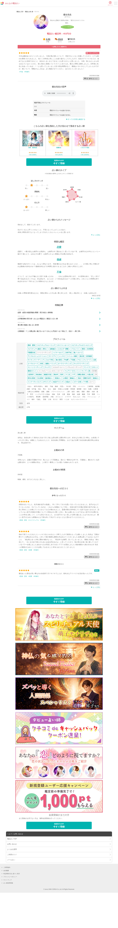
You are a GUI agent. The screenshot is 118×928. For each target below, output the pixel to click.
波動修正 (53, 379)
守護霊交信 (31, 382)
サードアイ (52, 386)
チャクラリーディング (81, 393)
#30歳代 (42, 550)
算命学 (56, 404)
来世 (41, 393)
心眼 (94, 390)
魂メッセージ (78, 382)
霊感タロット (32, 400)
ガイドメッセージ (63, 375)
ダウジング (47, 412)
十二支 (68, 404)
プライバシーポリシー (10, 906)
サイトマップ (7, 909)
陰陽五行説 (47, 404)
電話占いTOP (19, 41)
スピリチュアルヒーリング (46, 375)
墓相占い (96, 408)
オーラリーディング (64, 393)
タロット (95, 397)
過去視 (82, 386)
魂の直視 (59, 390)
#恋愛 (30, 580)
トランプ (83, 400)
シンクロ (62, 386)
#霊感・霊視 (23, 550)
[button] (71, 70)
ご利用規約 (6, 897)
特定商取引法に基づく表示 (11, 903)
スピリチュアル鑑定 (34, 379)
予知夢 (66, 390)
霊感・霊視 (31, 375)
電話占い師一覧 (29, 41)
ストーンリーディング (35, 397)
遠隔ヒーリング (50, 393)
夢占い (45, 379)
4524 (60, 69)
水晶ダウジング (58, 412)
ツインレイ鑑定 (72, 386)
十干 (73, 404)
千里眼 (73, 390)
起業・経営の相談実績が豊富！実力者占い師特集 (35, 342)
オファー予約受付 (67, 57)
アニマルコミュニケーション (37, 386)
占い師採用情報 (8, 913)
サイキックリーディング (36, 390)
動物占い (73, 408)
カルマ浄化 (49, 390)
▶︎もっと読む (95, 328)
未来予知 (68, 382)
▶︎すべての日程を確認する (75, 149)
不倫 (59, 301)
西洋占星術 (31, 408)
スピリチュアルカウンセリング (81, 375)
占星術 (65, 408)
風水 (79, 408)
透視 (83, 379)
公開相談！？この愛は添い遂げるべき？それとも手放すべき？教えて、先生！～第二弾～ (49, 361)
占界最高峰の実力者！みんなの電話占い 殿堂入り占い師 (38, 348)
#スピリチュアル (33, 550)
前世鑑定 (89, 386)
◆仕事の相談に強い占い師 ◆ (28, 355)
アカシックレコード (84, 390)
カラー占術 (77, 412)
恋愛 (59, 277)
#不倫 (21, 101)
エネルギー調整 (63, 379)
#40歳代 (26, 101)
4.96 (48, 69)
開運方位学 (87, 408)
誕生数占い (49, 408)
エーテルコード (33, 393)
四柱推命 (39, 404)
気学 (61, 404)
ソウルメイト (75, 379)
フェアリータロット (71, 400)
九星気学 (31, 404)
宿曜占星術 (81, 404)
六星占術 (90, 404)
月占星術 (40, 408)
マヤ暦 (85, 412)
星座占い (58, 408)
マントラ (87, 397)
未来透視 (90, 379)
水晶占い (68, 412)
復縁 (59, 289)
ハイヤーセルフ (58, 382)
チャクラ (48, 397)
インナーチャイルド (34, 412)
